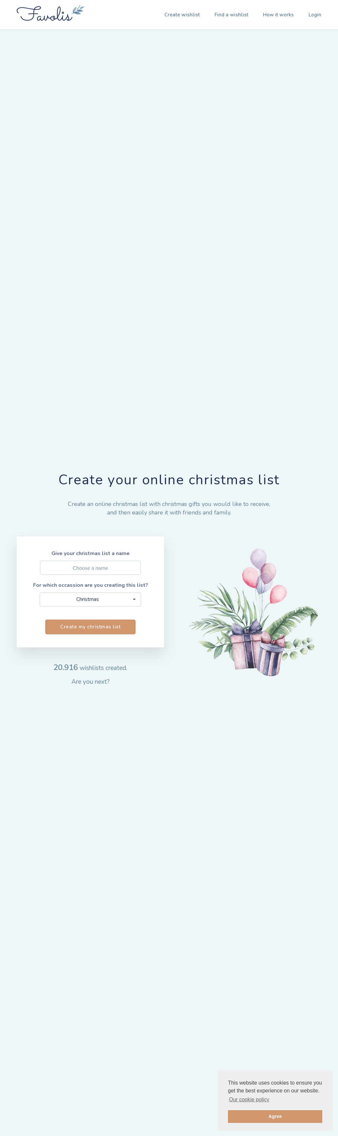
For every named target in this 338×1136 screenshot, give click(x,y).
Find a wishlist (231, 14)
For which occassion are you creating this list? (90, 585)
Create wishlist (182, 14)
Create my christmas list (90, 627)
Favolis (44, 16)
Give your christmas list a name (90, 553)
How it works (278, 14)
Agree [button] (275, 1116)
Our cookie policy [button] (249, 1099)
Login (315, 14)
